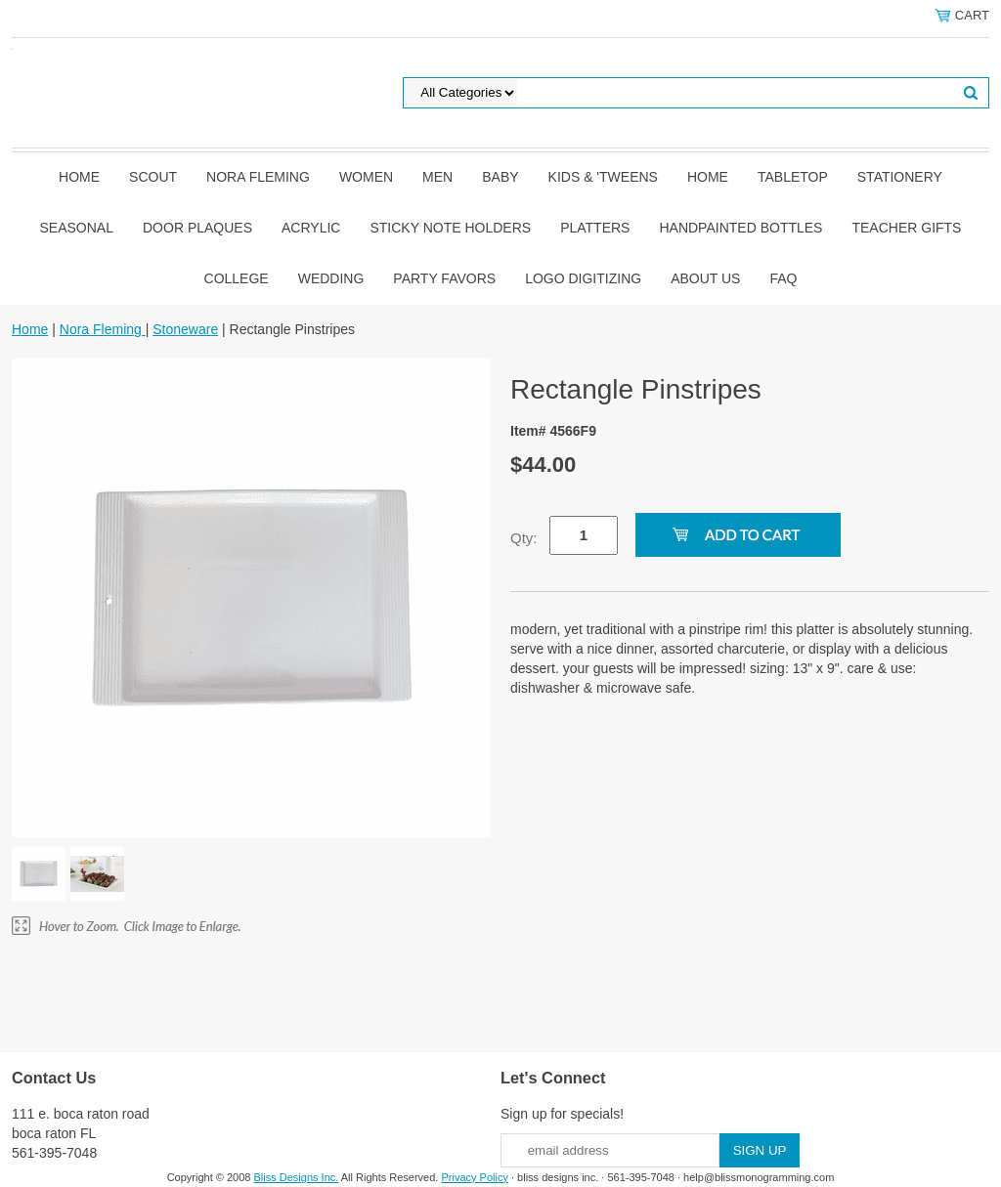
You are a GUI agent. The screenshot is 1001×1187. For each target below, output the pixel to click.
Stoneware (185, 329)
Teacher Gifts (906, 227)
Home (79, 177)
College (236, 278)
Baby (500, 177)
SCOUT (153, 177)
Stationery (899, 177)
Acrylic (311, 227)
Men (437, 177)
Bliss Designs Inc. (296, 1177)
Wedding (331, 278)
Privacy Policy (474, 1177)
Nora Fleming (258, 177)
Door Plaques (197, 227)
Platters (595, 227)
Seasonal (76, 227)
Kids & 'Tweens (603, 177)
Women (366, 177)
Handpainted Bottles (740, 227)
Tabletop (793, 177)
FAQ (783, 278)
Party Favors (444, 278)
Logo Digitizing (583, 278)
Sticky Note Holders (450, 227)
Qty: (524, 538)
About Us (705, 278)
